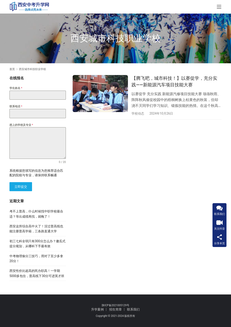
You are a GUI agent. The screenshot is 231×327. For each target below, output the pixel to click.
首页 (12, 69)
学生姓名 (15, 88)
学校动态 (138, 113)
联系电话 (15, 106)
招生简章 (115, 309)
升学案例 (97, 309)
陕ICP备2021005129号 (115, 305)
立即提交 (20, 186)
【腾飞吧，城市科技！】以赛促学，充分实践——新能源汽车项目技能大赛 (174, 81)
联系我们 (133, 309)
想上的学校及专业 (21, 125)
